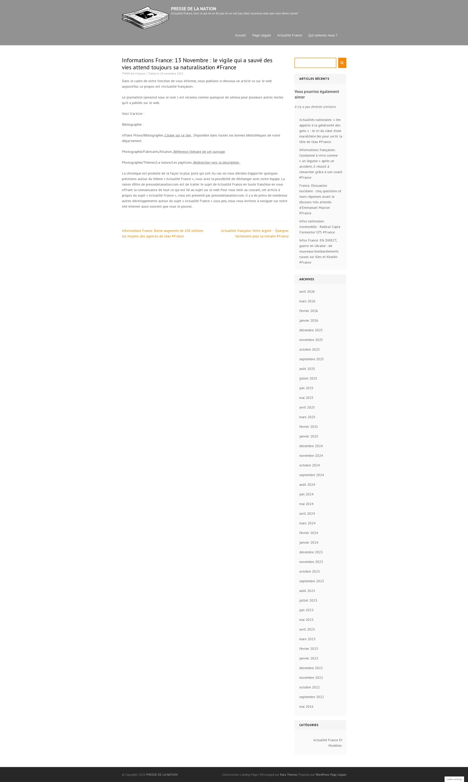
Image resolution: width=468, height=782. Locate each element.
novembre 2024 (311, 455)
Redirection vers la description (216, 162)
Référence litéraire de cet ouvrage (199, 151)
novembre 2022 (311, 677)
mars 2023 (307, 639)
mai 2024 (306, 504)
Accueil (240, 35)
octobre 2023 (309, 571)
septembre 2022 (311, 697)
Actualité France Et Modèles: (327, 743)
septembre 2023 (311, 581)
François (140, 73)
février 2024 (308, 532)
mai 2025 (306, 397)
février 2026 (308, 310)
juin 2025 (306, 388)
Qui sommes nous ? (322, 35)
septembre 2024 (311, 475)
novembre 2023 (311, 561)
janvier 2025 (308, 436)
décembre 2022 (311, 668)
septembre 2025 (311, 359)
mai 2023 (306, 619)
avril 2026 (307, 291)
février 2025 (308, 426)
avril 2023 (307, 629)
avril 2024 (307, 513)
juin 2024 (306, 494)
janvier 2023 (308, 658)
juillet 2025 (308, 378)
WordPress (322, 774)
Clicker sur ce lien (178, 135)
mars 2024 (307, 523)
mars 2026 (307, 301)
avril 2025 (307, 407)
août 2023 (307, 590)
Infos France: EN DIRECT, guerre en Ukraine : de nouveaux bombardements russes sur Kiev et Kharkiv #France (319, 251)
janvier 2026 (308, 320)
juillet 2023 (308, 600)
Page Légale (261, 35)
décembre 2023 (311, 552)
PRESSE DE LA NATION (193, 9)
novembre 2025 (311, 339)
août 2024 (307, 484)
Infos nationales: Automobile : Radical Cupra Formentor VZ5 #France (319, 226)
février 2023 (308, 648)
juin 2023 (306, 610)
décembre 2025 (311, 330)
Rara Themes (289, 774)
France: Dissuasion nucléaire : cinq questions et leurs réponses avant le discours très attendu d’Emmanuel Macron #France (320, 199)
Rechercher (342, 63)
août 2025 (307, 368)
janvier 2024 (308, 542)
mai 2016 (306, 706)
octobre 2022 (309, 687)
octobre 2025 (309, 349)
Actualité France (289, 35)
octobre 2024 (309, 465)
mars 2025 (307, 417)
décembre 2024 (311, 446)
